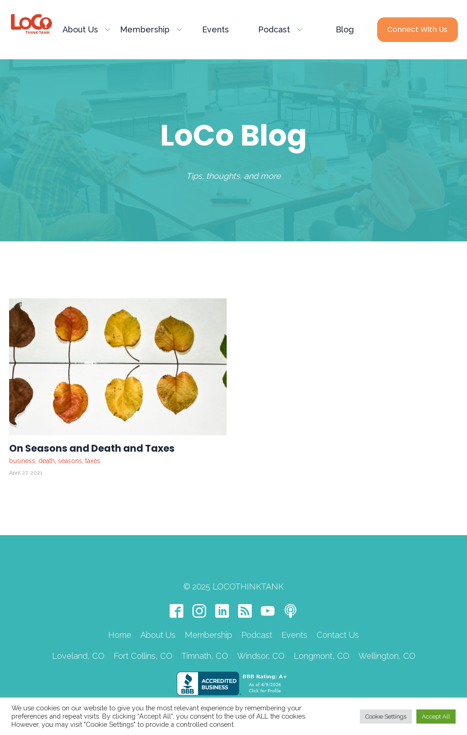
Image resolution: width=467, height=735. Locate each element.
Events (215, 29)
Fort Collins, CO (143, 656)
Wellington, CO (386, 656)
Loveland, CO (78, 656)
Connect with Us (417, 29)
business (22, 460)
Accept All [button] (436, 716)
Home (119, 635)
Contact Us (338, 635)
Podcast (280, 29)
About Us (86, 29)
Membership (151, 29)
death (46, 460)
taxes (92, 460)
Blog (345, 29)
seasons (70, 460)
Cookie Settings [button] (385, 716)
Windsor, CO (261, 656)
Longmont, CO (321, 656)
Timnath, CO (205, 656)
